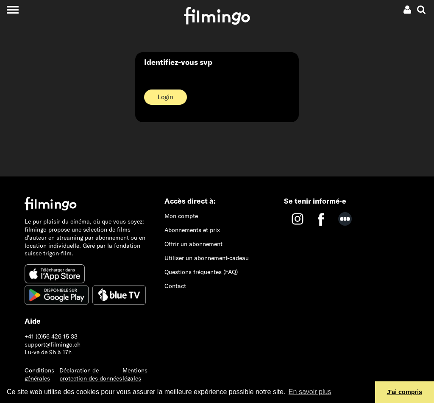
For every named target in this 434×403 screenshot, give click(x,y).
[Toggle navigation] (12, 9)
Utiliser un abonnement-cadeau (206, 258)
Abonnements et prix (192, 230)
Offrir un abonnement (193, 244)
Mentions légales (134, 374)
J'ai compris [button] (404, 392)
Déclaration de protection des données (90, 374)
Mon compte (181, 216)
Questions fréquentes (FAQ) (201, 272)
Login (165, 97)
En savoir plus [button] (310, 391)
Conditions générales (39, 374)
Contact (175, 286)
